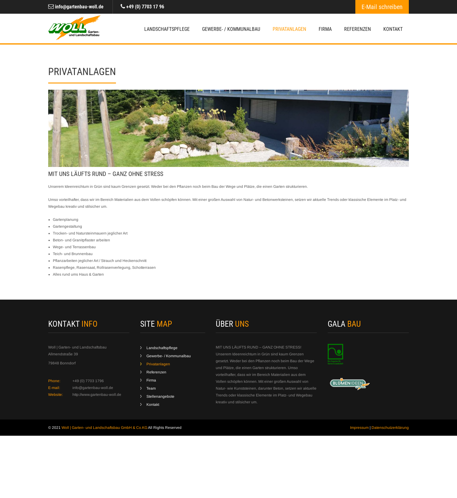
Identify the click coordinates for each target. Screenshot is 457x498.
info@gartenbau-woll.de (79, 7)
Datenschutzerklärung (390, 427)
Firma (325, 29)
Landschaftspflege (167, 29)
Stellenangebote (160, 396)
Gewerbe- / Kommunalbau (231, 29)
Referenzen (357, 29)
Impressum (359, 427)
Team (151, 388)
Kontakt (393, 29)
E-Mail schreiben (382, 7)
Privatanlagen (289, 29)
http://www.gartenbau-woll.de (96, 394)
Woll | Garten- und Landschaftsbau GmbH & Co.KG (105, 427)
